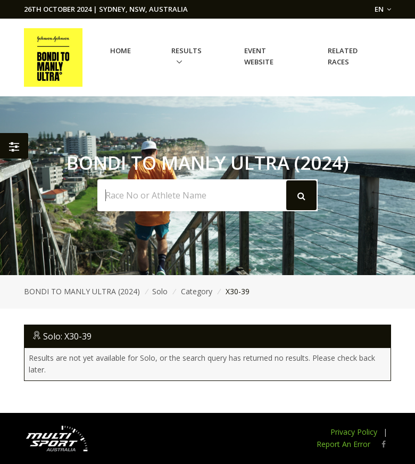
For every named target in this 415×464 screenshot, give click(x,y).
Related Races (343, 56)
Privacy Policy (353, 432)
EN (383, 9)
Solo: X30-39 (67, 336)
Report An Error (343, 444)
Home (120, 50)
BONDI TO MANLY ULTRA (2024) (82, 291)
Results (186, 50)
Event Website (258, 56)
